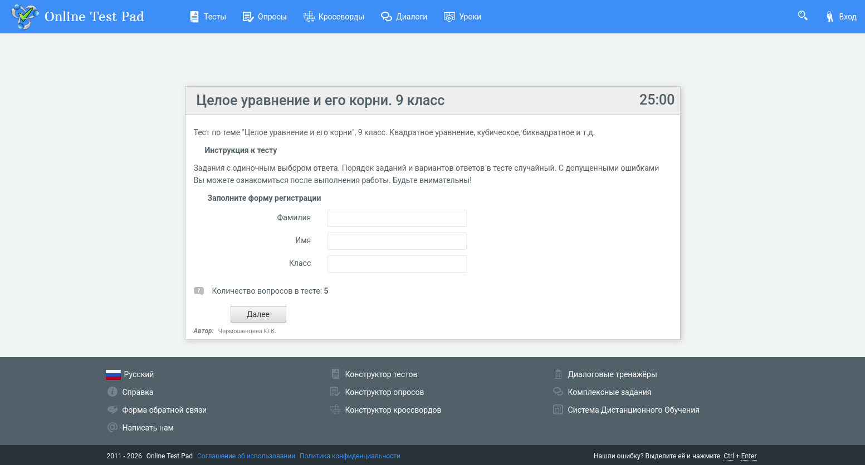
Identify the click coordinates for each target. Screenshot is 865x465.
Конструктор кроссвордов (393, 409)
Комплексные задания (610, 392)
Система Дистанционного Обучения (634, 409)
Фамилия (294, 217)
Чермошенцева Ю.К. (247, 331)
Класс (300, 263)
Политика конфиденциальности (350, 456)
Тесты (207, 16)
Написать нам (148, 427)
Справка (138, 392)
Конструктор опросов (384, 392)
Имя (303, 240)
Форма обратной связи (165, 409)
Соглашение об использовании (246, 456)
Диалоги (404, 16)
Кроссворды (334, 16)
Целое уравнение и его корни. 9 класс (321, 100)
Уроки (462, 16)
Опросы (265, 16)
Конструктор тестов (381, 374)
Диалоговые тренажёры (612, 374)
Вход (840, 16)
